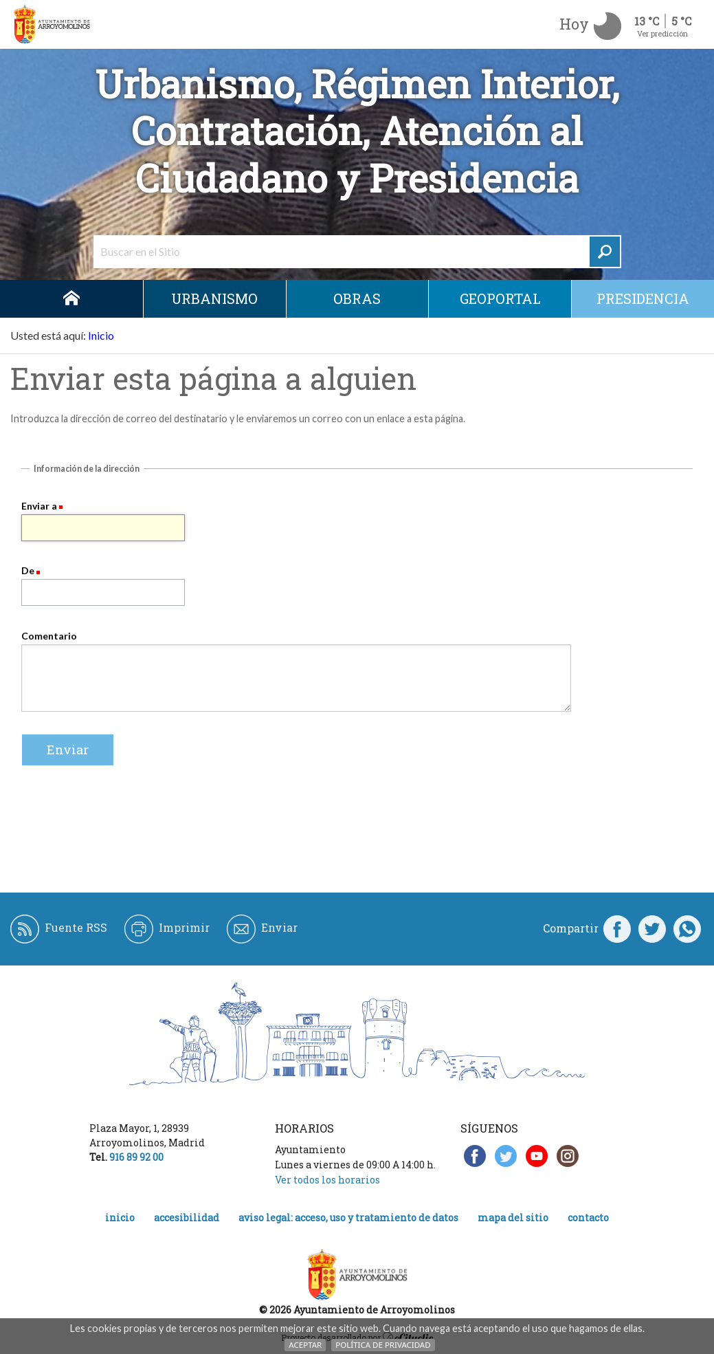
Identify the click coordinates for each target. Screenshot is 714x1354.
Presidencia (642, 298)
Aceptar (305, 1345)
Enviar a (39, 506)
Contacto (588, 1217)
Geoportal (500, 298)
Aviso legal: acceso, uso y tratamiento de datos (348, 1217)
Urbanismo (214, 298)
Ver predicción (662, 33)
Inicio (71, 299)
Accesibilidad (186, 1217)
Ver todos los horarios (327, 1179)
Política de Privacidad (382, 1345)
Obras (357, 298)
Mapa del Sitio (513, 1217)
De (27, 570)
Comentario (49, 636)
